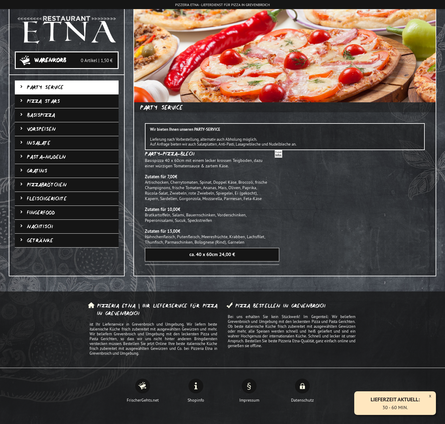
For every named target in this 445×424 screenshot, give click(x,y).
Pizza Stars (43, 101)
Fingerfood (41, 212)
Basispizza (41, 115)
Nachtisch (40, 226)
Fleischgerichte (47, 198)
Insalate (39, 143)
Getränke (40, 240)
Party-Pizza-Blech (170, 153)
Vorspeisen (41, 129)
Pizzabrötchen (47, 184)
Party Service (45, 87)
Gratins (37, 170)
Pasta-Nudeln (46, 156)
